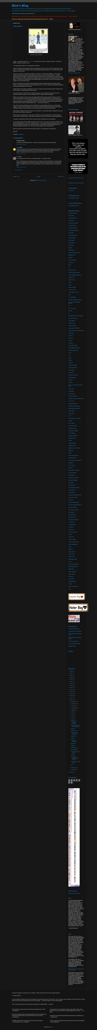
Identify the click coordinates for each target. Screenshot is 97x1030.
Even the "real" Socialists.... (74, 733)
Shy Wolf (70, 467)
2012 (71, 697)
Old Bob (70, 420)
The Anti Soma (71, 485)
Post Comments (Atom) (41, 180)
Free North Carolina (73, 318)
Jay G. (69, 352)
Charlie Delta (71, 279)
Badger (70, 247)
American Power (72, 225)
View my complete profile (74, 72)
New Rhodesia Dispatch (74, 408)
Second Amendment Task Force (75, 178)
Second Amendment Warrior (75, 460)
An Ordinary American (73, 230)
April (72, 718)
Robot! (69, 453)
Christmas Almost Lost (73, 641)
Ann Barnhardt (71, 237)
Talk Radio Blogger (72, 480)
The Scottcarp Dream (73, 519)
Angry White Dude (72, 235)
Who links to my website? (74, 893)
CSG (69, 294)
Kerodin (70, 360)
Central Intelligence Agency (74, 275)
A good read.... (74, 730)
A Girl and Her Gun (72, 213)
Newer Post (16, 176)
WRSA (70, 584)
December (73, 701)
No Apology (71, 413)
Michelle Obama (72, 646)
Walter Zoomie (71, 551)
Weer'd (70, 561)
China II (70, 284)
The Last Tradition (72, 507)
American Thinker (72, 228)
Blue (17, 156)
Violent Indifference (72, 544)
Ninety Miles (71, 411)
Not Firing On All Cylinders (74, 418)
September (74, 707)
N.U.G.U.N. (71, 401)
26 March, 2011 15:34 (21, 144)
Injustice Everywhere (73, 350)
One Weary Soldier (72, 425)
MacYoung (70, 372)
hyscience (70, 338)
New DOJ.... (74, 743)
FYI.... (72, 765)
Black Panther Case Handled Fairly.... (75, 726)
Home (38, 176)
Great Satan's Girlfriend (73, 328)
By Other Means (72, 270)
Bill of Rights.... (74, 749)
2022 (71, 677)
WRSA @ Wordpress (73, 586)
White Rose (71, 569)
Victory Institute (72, 539)
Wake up (70, 549)
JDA (69, 355)
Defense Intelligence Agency (75, 299)
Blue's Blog (20, 5)
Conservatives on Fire (73, 292)
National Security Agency (74, 406)
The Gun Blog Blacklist (73, 502)
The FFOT (70, 499)
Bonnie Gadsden (72, 260)
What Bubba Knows (73, 566)
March (72, 720)
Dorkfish (70, 310)
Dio (69, 305)
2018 (71, 685)
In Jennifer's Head (72, 345)
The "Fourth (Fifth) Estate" (74, 643)
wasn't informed (31, 61)
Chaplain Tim (71, 277)
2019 (71, 683)
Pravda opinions (72, 443)
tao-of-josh (70, 482)
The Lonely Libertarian (73, 509)
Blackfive (70, 257)
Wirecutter (70, 576)
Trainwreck (71, 529)
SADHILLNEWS (72, 457)
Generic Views (71, 323)
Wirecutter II (71, 579)
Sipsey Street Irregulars (73, 470)
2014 (71, 693)
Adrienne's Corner (72, 218)
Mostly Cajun (71, 393)
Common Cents (72, 289)
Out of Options (71, 433)
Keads (69, 357)
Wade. (69, 546)
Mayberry (70, 380)
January (73, 769)
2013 (71, 695)
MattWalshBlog (71, 377)
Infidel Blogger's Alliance (74, 347)
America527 (71, 220)
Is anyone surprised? (74, 741)
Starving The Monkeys (73, 628)
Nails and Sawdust (72, 403)
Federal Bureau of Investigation (75, 315)
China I (70, 282)
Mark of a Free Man (73, 375)
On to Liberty (71, 423)
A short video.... (74, 747)
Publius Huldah (71, 445)
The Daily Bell (71, 490)
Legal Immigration (72, 367)
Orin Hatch (70, 190)
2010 (71, 772)
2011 (71, 699)
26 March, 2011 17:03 (21, 153)
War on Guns (71, 554)
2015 (71, 691)
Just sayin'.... (74, 736)
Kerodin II (70, 362)
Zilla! (69, 588)
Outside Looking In (72, 435)
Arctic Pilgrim (71, 242)
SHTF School (71, 465)
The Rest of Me (72, 517)
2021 (71, 679)
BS (69, 267)
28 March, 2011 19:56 (21, 167)
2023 (71, 675)
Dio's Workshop (72, 308)
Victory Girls (71, 537)
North (69, 415)
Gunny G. (70, 335)
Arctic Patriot (71, 240)
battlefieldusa (71, 250)
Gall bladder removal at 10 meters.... (75, 758)
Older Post (61, 176)
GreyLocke (71, 333)
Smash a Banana (72, 472)
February (73, 767)
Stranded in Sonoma (73, 477)
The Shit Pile (71, 522)
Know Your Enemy (72, 365)
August (73, 710)
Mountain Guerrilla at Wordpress (76, 398)
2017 (71, 687)
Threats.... (73, 755)
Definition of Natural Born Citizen (76, 183)
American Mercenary (73, 223)
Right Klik (70, 450)
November (73, 703)
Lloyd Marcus (71, 370)
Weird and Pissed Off (73, 564)
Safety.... (73, 738)
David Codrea (24, 99)
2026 (71, 671)
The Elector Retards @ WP (74, 495)
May (72, 716)
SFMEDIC (70, 462)
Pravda (70, 440)
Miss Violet (70, 388)
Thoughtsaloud (71, 524)
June (72, 714)
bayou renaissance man (74, 252)
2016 (71, 689)
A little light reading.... (74, 722)
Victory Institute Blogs (73, 541)
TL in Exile (70, 527)
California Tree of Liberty (74, 272)
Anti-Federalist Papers (73, 205)
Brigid (69, 265)
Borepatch (70, 262)
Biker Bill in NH (71, 255)
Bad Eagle (70, 245)
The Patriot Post (72, 514)
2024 (71, 673)
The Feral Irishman (72, 497)
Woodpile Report (72, 581)
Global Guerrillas (72, 325)
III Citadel (70, 343)
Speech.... (73, 728)
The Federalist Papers (73, 198)
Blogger (51, 1027)
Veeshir (70, 534)
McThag (70, 382)
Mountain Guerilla (72, 396)
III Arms (70, 340)
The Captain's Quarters (73, 487)
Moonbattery (71, 391)
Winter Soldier (71, 574)
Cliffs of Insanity (72, 287)
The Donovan (71, 492)
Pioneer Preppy (72, 438)
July (72, 712)
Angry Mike (71, 233)
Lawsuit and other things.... (75, 752)
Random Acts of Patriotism (74, 448)
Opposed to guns (72, 428)
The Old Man (71, 512)
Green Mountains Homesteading (76, 330)
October (73, 705)
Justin (17, 147)
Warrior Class (71, 556)
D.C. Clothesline (72, 297)
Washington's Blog (72, 559)
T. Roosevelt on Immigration (75, 631)
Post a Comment (18, 170)
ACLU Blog (71, 215)
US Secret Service (72, 532)
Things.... (73, 745)
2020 (71, 681)
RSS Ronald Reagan (73, 455)
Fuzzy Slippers (71, 320)
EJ (69, 313)
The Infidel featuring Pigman (75, 504)
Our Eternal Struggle (73, 430)
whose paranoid (72, 571)
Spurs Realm (71, 475)
